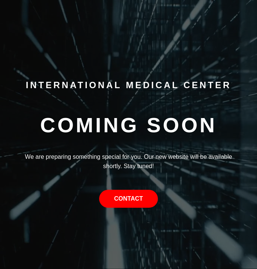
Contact (128, 198)
